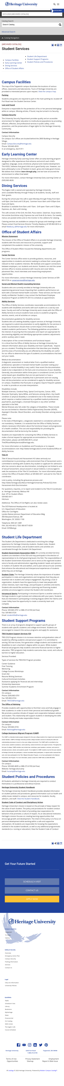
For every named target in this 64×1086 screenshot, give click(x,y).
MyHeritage (8, 1012)
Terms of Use (11, 1059)
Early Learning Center (13, 63)
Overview (8, 953)
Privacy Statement (32, 1059)
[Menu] (57, 11)
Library (7, 1006)
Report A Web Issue (50, 1061)
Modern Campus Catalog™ (48, 1070)
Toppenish (8, 932)
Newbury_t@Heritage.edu (17, 226)
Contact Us (8, 968)
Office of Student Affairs (14, 68)
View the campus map (47, 91)
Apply (7, 1000)
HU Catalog (8, 1021)
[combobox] (32, 14)
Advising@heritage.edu (16, 729)
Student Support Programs (37, 59)
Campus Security (10, 959)
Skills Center (9, 1024)
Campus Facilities (12, 60)
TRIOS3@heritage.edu (15, 700)
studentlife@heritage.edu (17, 615)
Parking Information (11, 962)
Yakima (7, 938)
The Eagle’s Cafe (10, 1027)
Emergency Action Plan (12, 956)
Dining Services (11, 65)
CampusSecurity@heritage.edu (19, 144)
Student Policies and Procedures (40, 62)
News (7, 1015)
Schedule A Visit (10, 1003)
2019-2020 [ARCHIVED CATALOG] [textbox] (16, 14)
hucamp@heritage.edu (16, 771)
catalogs (11, 1070)
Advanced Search (8, 32)
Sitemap (30, 1061)
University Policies (11, 985)
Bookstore (8, 1009)
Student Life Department (37, 56)
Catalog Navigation (11, 38)
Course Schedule (10, 1030)
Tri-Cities (8, 935)
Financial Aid (9, 1018)
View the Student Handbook (28, 799)
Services (7, 965)
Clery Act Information (12, 983)
